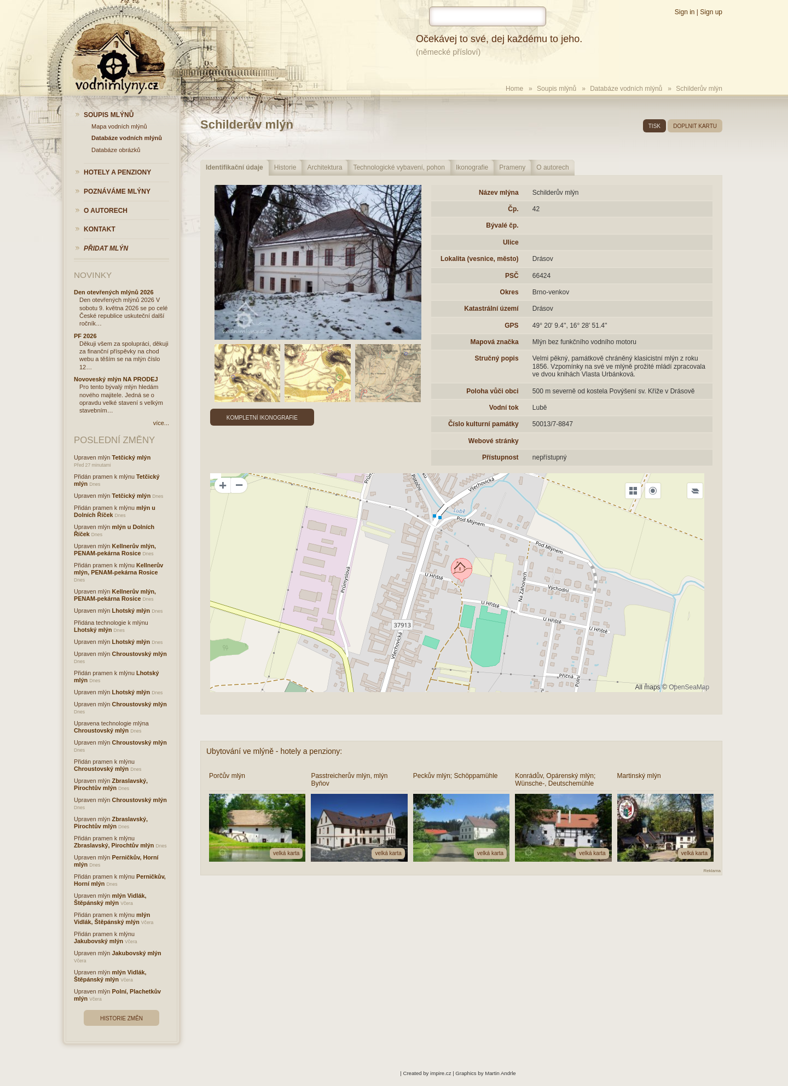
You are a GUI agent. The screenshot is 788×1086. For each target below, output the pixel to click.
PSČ (512, 276)
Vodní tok (504, 407)
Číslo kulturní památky (483, 424)
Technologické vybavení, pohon (398, 167)
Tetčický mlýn (131, 457)
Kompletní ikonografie (262, 418)
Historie (285, 167)
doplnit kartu (695, 126)
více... (161, 423)
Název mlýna (499, 192)
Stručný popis (497, 358)
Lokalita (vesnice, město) (480, 259)
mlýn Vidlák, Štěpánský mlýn (110, 899)
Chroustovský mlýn (139, 654)
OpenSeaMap (689, 687)
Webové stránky (493, 441)
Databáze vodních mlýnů (626, 88)
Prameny (512, 167)
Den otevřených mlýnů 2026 (114, 292)
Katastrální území (491, 308)
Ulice (511, 242)
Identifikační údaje (234, 167)
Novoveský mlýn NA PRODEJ (116, 379)
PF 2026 (85, 336)
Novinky (93, 275)
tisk (654, 126)
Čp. (513, 209)
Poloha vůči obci (492, 391)
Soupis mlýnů (556, 88)
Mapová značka (495, 342)
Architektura (324, 167)
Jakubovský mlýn (98, 941)
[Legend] (695, 490)
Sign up (711, 12)
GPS (511, 325)
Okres (509, 292)
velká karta (286, 853)
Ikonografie (472, 167)
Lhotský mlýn (131, 610)
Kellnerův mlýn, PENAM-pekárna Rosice (115, 549)
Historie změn (121, 1018)
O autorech (552, 167)
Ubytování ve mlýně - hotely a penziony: (274, 751)
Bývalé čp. (502, 225)
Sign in (685, 12)
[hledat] (487, 16)
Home (514, 88)
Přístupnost (500, 457)
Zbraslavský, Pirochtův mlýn (111, 784)
